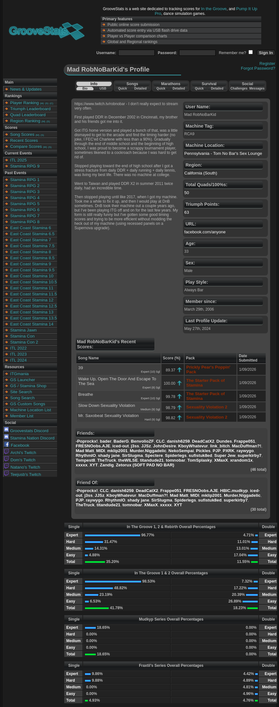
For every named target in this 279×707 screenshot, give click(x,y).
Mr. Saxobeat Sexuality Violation (108, 415)
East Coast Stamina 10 (31, 276)
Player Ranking (24, 102)
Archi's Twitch (20, 452)
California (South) (200, 173)
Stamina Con (22, 336)
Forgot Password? (258, 68)
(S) (47, 103)
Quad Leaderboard (28, 114)
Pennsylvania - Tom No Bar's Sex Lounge (223, 153)
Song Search (22, 397)
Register (267, 63)
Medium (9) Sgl (150, 409)
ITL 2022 (18, 348)
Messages (256, 88)
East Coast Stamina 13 (31, 312)
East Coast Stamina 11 (31, 288)
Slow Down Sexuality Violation (106, 405)
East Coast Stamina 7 (30, 239)
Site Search (21, 391)
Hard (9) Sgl (152, 419)
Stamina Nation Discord (29, 438)
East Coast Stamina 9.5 (32, 270)
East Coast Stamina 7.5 (32, 245)
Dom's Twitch (20, 460)
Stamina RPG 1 (25, 179)
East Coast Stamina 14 (31, 324)
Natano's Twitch (22, 467)
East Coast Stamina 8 (30, 251)
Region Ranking (25, 120)
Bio (85, 88)
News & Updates (26, 89)
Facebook (16, 445)
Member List (21, 415)
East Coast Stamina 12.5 (33, 306)
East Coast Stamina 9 (30, 264)
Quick (122, 88)
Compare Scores (26, 146)
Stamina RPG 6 (25, 209)
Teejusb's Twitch (22, 474)
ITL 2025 (18, 160)
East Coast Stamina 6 (30, 227)
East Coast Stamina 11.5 (33, 294)
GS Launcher (22, 379)
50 (186, 192)
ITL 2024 (18, 360)
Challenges (238, 88)
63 (186, 212)
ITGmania (19, 373)
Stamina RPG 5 (25, 203)
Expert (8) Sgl (151, 387)
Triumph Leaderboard (30, 108)
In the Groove (214, 8)
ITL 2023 (18, 354)
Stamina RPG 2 (25, 185)
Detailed (140, 88)
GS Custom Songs (27, 403)
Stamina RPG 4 (25, 197)
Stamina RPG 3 (25, 191)
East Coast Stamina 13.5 (33, 318)
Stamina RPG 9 (25, 166)
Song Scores (22, 134)
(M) (42, 103)
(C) (51, 103)
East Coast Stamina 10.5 (33, 282)
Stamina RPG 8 (25, 221)
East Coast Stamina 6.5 (32, 233)
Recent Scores (24, 140)
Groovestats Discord (26, 430)
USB (103, 88)
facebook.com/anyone (204, 232)
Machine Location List (30, 409)
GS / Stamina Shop (28, 385)
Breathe (85, 394)
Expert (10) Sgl (150, 371)
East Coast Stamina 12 (31, 300)
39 (80, 367)
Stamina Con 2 (24, 342)
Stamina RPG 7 (25, 215)
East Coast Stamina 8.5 (32, 258)
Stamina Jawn (23, 330)
